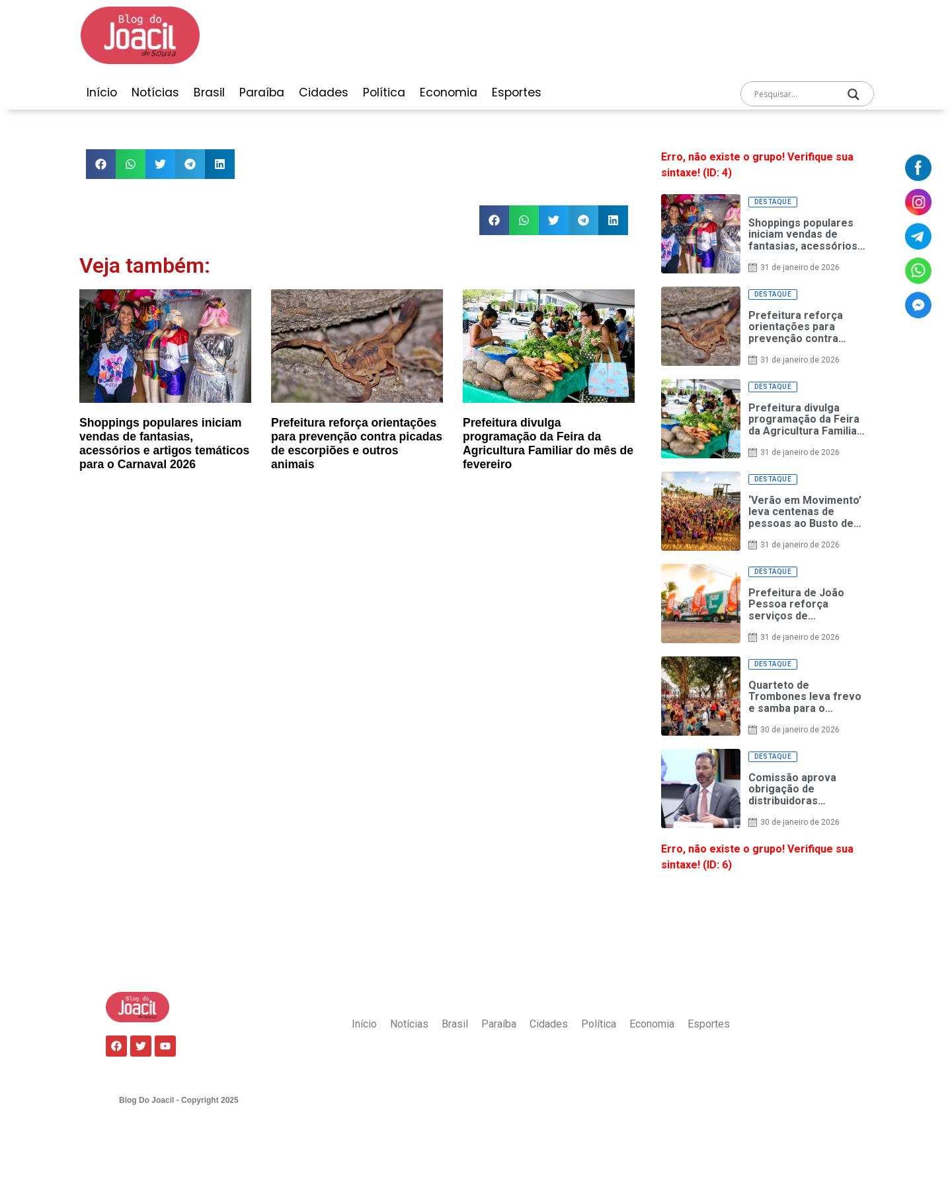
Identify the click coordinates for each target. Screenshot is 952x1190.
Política (384, 92)
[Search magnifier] (853, 94)
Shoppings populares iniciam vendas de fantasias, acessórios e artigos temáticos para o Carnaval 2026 (164, 443)
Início (102, 92)
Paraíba (261, 92)
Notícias (155, 92)
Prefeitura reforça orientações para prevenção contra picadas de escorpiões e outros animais (356, 443)
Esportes (516, 92)
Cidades (323, 92)
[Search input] (794, 94)
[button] (101, 164)
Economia (448, 92)
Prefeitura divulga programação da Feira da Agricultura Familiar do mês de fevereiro (548, 443)
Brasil (209, 92)
